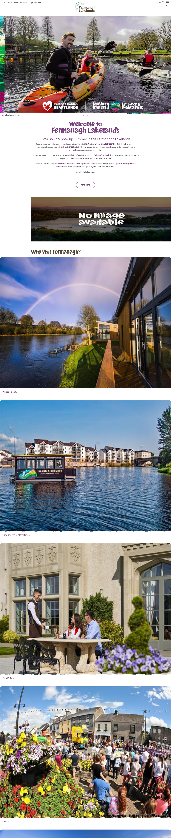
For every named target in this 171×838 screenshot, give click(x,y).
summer (84, 144)
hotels (60, 164)
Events (6, 821)
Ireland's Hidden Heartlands (111, 144)
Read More (85, 185)
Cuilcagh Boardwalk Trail (103, 155)
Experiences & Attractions (16, 535)
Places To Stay (9, 392)
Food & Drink (9, 678)
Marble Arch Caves (74, 155)
